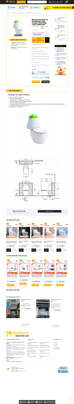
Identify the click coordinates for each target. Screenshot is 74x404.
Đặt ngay (9, 250)
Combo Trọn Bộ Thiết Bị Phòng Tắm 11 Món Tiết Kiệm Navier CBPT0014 (24, 276)
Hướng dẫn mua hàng (45, 353)
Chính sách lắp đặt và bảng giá (32, 343)
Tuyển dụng (56, 349)
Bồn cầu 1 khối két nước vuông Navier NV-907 (36, 242)
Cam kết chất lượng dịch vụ (31, 354)
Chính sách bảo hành (32, 345)
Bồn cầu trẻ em (21, 12)
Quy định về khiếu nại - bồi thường (45, 343)
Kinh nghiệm (56, 347)
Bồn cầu (14, 12)
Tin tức (55, 345)
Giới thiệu (55, 342)
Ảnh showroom (13, 316)
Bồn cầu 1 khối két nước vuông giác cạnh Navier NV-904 (11, 242)
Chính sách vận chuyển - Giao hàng (32, 347)
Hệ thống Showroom (52, 2)
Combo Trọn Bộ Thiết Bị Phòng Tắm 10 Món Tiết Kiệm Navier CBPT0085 (37, 276)
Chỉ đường (25, 324)
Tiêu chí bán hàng (31, 356)
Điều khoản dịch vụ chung (44, 357)
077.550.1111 (28, 308)
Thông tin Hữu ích (60, 2)
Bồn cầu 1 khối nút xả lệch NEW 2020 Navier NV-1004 (62, 242)
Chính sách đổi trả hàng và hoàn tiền (31, 351)
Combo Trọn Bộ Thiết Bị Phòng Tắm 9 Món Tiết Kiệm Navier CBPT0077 (12, 276)
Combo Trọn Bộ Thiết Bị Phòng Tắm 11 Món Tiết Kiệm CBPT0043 (49, 276)
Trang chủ (8, 12)
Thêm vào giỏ (14, 250)
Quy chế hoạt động (44, 345)
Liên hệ (55, 344)
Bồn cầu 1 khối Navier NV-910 (24, 242)
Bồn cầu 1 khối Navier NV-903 (49, 242)
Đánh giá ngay (49, 211)
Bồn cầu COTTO (30, 12)
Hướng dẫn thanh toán (45, 347)
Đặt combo (10, 284)
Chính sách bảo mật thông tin (44, 351)
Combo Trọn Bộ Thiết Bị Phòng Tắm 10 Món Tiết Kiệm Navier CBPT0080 (61, 276)
